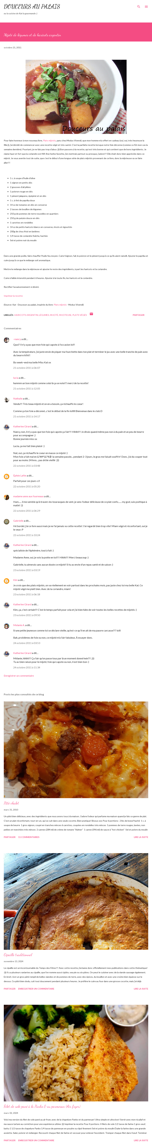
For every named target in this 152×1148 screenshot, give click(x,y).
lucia (15, 377)
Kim (15, 579)
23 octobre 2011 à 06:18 (26, 594)
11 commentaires (28, 837)
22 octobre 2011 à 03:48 (26, 465)
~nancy (17, 339)
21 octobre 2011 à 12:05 (26, 388)
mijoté (54, 315)
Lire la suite (141, 837)
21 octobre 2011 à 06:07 (26, 367)
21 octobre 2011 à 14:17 (26, 416)
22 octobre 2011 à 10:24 (26, 535)
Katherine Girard (22, 426)
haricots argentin (26, 315)
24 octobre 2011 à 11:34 (26, 667)
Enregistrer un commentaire (19, 675)
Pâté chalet (11, 803)
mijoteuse (65, 315)
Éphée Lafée (19, 475)
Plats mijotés (49, 140)
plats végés (79, 315)
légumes (44, 315)
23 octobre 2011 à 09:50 (26, 615)
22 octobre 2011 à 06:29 (26, 510)
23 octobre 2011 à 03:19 (26, 570)
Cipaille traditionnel (18, 954)
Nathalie (18, 398)
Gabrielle (18, 520)
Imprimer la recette (13, 295)
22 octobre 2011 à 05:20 (26, 486)
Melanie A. (19, 625)
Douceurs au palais (32, 6)
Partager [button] (138, 315)
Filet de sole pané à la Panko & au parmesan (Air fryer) (42, 1106)
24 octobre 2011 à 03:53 (26, 642)
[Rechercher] (139, 6)
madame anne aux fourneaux (28, 496)
